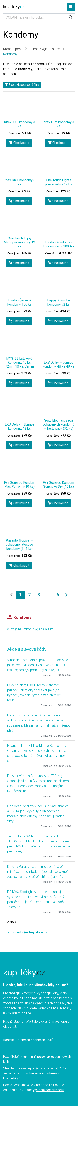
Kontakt (8, 1040)
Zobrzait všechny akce (27, 932)
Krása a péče (12, 49)
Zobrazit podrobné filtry (22, 84)
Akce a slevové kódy (26, 649)
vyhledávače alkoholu (48, 1090)
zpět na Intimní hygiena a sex (30, 629)
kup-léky (13, 6)
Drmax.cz (46, 675)
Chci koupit (19, 143)
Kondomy (10, 54)
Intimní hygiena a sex (45, 49)
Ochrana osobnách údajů (35, 1040)
